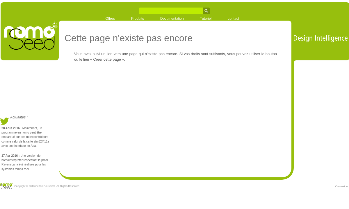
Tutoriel (206, 19)
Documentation (172, 19)
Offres (110, 19)
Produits (137, 19)
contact (233, 19)
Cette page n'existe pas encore (129, 38)
